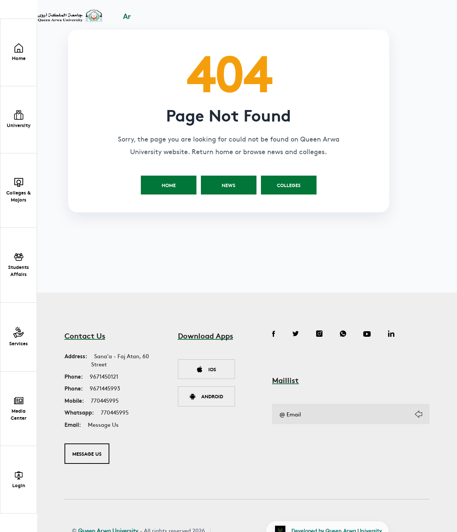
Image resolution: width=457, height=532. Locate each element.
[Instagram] (321, 334)
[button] (18, 120)
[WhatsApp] (346, 334)
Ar (128, 17)
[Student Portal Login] (18, 479)
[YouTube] (371, 334)
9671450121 (104, 376)
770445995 (105, 400)
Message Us (103, 424)
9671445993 (105, 388)
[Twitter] (297, 334)
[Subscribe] (418, 414)
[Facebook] (273, 334)
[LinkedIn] (397, 334)
